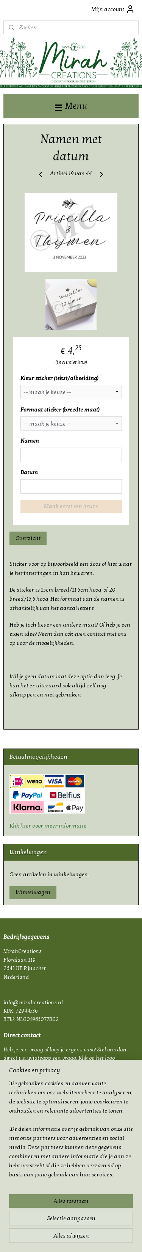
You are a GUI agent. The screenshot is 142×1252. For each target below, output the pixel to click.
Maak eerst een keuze (71, 506)
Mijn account (113, 9)
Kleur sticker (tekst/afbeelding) (59, 378)
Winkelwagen (33, 892)
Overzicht (28, 538)
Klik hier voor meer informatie (47, 825)
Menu (71, 106)
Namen (29, 441)
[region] (71, 1132)
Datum (29, 472)
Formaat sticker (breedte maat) (60, 409)
